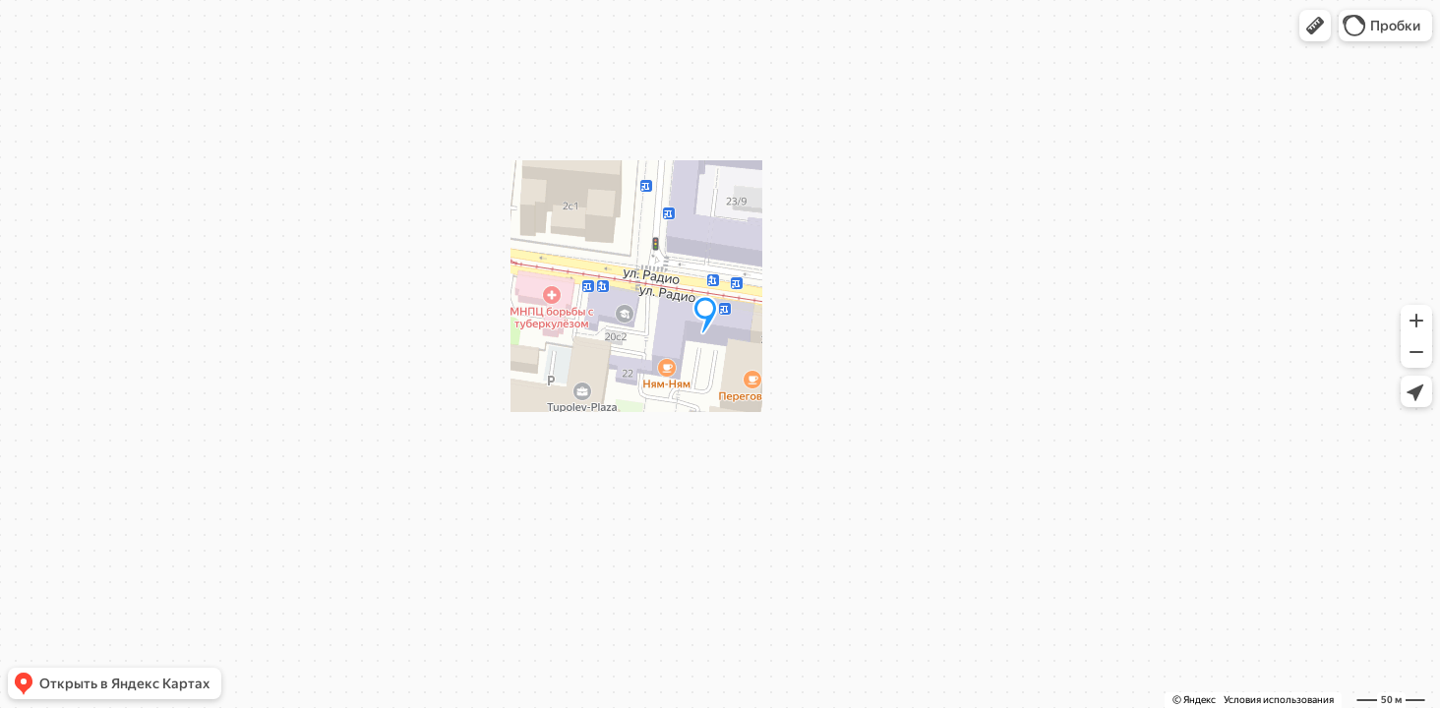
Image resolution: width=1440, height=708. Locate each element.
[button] (1315, 25)
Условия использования (1279, 699)
